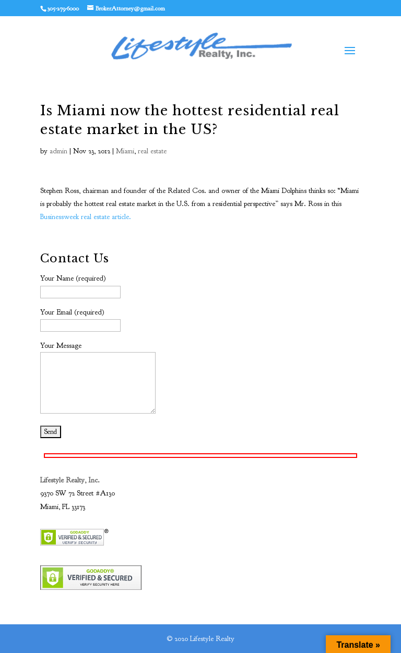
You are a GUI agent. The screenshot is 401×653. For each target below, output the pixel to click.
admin (58, 151)
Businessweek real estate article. (85, 216)
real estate (152, 151)
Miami (125, 151)
